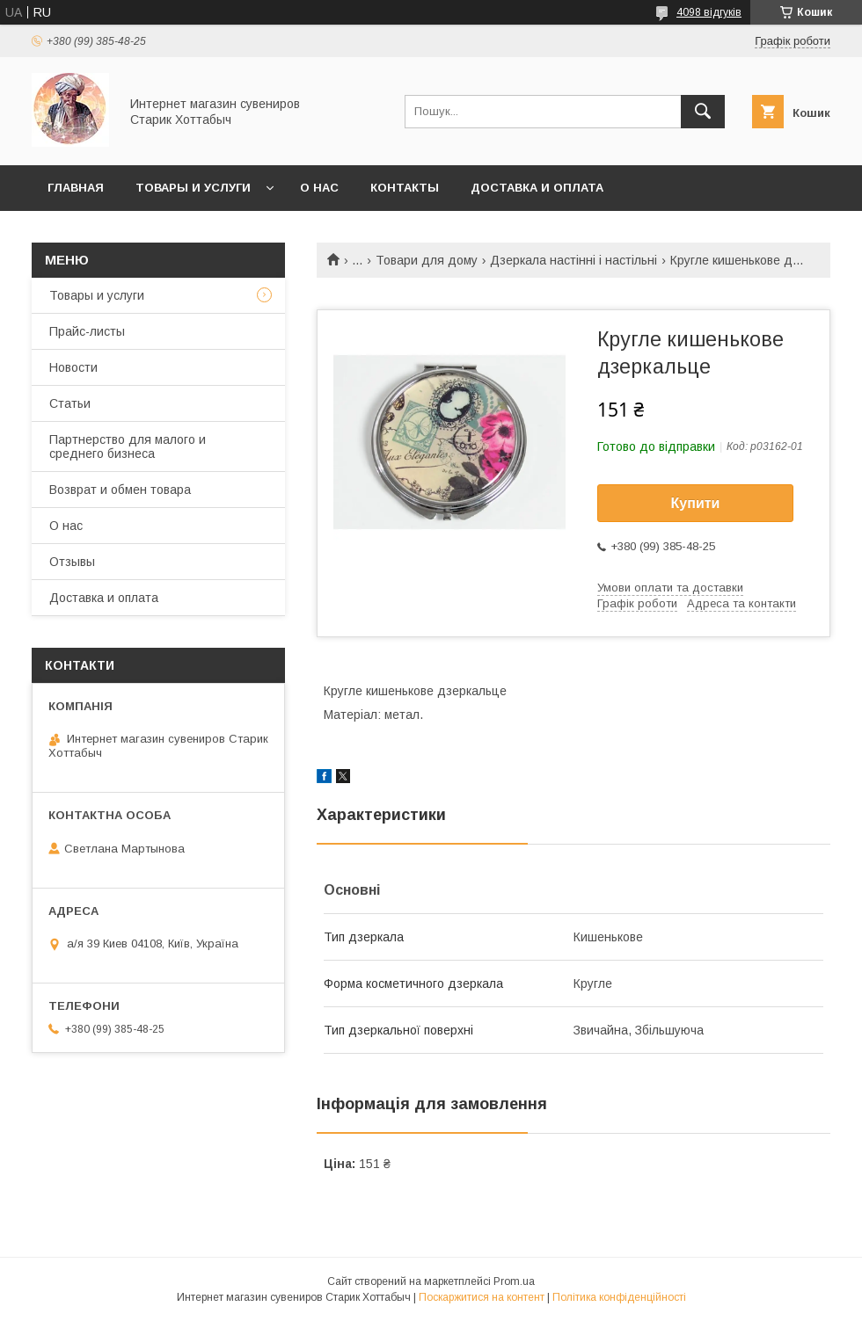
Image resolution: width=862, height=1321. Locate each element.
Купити (695, 503)
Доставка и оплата (537, 187)
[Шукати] (703, 111)
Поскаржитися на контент (481, 1297)
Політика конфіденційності (619, 1297)
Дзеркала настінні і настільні (573, 260)
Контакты (404, 187)
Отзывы (72, 562)
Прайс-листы (87, 331)
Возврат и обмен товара (120, 490)
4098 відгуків (708, 12)
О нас (319, 187)
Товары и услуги (193, 187)
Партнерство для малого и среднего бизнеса (127, 446)
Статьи (70, 403)
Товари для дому (427, 260)
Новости (73, 367)
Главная (75, 187)
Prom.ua (514, 1281)
